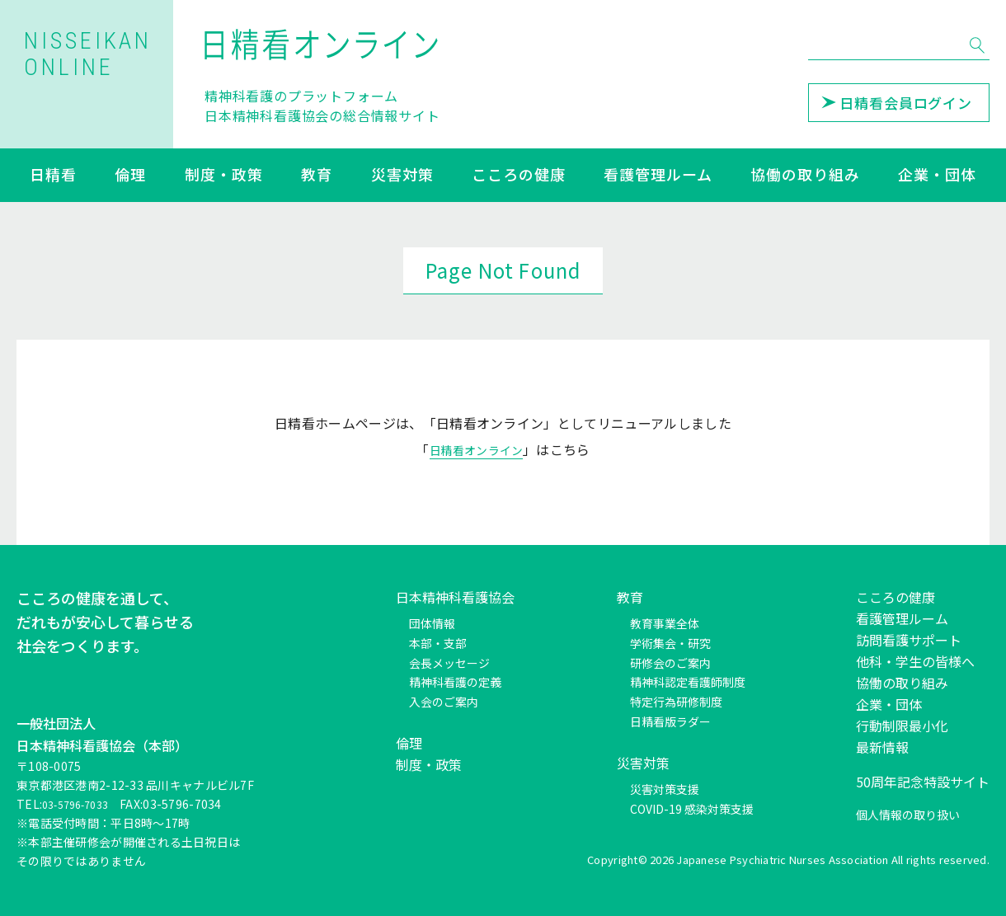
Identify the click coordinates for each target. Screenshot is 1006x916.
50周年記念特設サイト (923, 782)
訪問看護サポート (908, 640)
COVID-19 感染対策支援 (692, 809)
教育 (316, 176)
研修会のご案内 (670, 663)
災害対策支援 (664, 789)
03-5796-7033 (81, 804)
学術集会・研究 (670, 643)
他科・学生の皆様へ (915, 661)
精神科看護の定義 (455, 682)
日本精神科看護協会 (455, 597)
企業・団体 (937, 176)
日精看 (53, 176)
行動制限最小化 (902, 725)
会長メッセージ (449, 663)
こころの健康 (518, 176)
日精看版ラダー (670, 721)
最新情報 (882, 747)
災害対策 (402, 176)
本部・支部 (438, 643)
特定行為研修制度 (676, 701)
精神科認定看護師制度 (687, 682)
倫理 (130, 176)
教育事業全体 (664, 623)
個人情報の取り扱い (908, 814)
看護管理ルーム (658, 176)
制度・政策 (224, 176)
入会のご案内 (443, 701)
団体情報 (432, 623)
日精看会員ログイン (896, 102)
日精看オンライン (476, 449)
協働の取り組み (804, 176)
